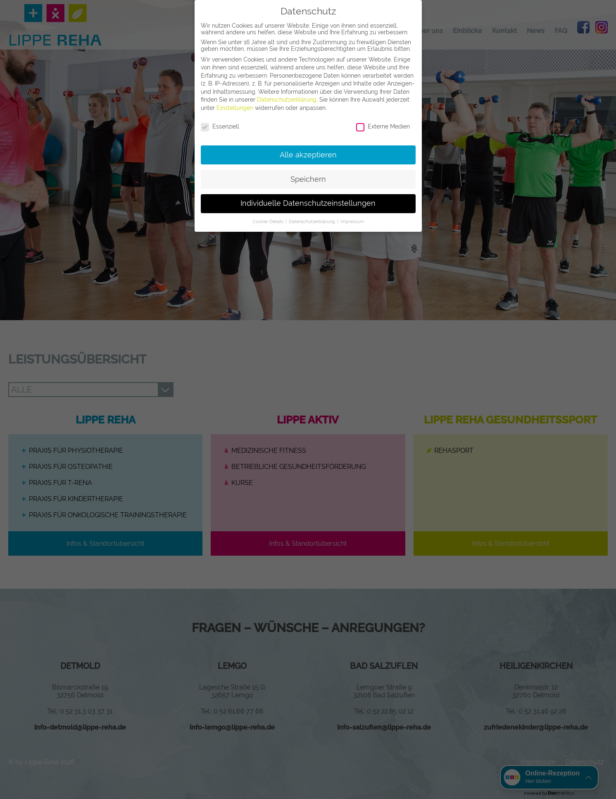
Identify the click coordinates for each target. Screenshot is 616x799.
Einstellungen (234, 108)
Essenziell (220, 126)
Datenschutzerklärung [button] (312, 221)
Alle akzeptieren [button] (308, 155)
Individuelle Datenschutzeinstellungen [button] (308, 203)
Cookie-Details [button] (268, 221)
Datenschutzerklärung (286, 99)
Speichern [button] (308, 179)
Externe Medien (383, 126)
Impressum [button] (352, 221)
